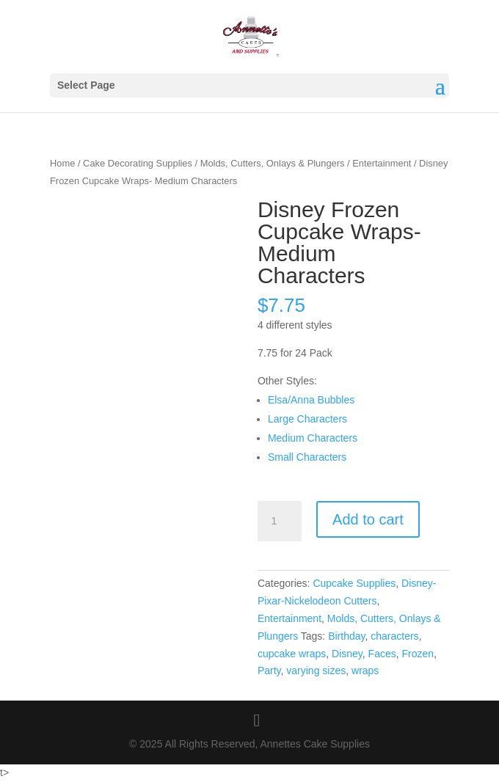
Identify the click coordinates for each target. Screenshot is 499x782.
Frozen (418, 653)
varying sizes (316, 670)
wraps (365, 670)
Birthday (346, 636)
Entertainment (381, 163)
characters (394, 636)
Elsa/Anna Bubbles (311, 400)
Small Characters (307, 457)
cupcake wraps (292, 653)
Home (62, 163)
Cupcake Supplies (354, 583)
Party (269, 670)
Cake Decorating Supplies (137, 163)
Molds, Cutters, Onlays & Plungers (272, 163)
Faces (382, 653)
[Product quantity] (280, 521)
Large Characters (307, 419)
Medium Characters (312, 438)
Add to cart (368, 519)
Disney (347, 653)
